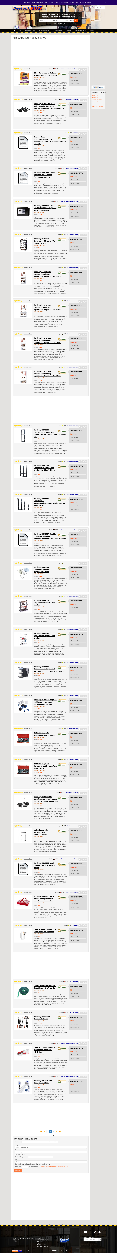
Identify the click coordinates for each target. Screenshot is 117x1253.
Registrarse (40, 1243)
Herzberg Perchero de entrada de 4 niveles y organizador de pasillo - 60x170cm (47, 340)
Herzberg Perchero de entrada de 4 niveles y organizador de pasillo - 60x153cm (47, 274)
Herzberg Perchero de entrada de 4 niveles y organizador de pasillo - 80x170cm (47, 373)
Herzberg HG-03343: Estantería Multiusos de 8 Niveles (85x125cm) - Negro (44, 467)
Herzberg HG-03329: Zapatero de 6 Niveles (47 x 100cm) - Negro (44, 240)
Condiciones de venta (42, 1246)
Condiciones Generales (79, 1224)
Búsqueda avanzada (58, 23)
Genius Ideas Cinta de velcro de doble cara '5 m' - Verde (45, 987)
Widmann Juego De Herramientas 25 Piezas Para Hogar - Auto (45, 766)
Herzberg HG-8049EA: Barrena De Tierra (42, 1017)
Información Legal (41, 1244)
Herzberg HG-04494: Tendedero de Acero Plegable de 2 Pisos (42, 569)
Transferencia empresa (71, 99)
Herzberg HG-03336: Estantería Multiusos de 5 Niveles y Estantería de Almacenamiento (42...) (50, 433)
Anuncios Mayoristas (37, 1224)
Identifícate (40, 1241)
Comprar (46, 1224)
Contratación (53, 1224)
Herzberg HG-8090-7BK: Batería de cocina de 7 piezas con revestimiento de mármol (46, 799)
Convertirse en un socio (43, 1239)
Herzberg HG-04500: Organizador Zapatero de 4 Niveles (44, 602)
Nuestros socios (67, 1224)
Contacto (39, 1238)
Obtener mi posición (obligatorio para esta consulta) (54, 1166)
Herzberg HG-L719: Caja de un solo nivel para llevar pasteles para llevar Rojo (44, 898)
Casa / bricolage (73, 981)
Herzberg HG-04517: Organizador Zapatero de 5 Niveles (44, 635)
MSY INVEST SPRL (76, 73)
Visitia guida (95, 102)
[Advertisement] (51, 53)
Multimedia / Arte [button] (30, 30)
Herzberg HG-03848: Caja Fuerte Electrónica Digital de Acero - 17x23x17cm (45, 207)
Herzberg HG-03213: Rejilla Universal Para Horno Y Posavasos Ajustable (44, 174)
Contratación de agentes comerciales (97, 105)
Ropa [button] (20, 30)
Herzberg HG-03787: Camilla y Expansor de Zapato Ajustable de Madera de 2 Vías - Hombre (50, 536)
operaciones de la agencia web (40, 1251)
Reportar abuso (28, 69)
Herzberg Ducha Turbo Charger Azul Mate (43, 1081)
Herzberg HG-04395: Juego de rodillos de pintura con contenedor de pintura (45, 702)
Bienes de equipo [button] (44, 30)
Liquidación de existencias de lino (68, 69)
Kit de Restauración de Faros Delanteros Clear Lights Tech (45, 74)
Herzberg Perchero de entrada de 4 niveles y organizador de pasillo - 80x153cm (47, 307)
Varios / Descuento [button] (81, 30)
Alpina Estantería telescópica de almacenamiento (41, 832)
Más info (89, 2)
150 (62, 1135)
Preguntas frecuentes (95, 96)
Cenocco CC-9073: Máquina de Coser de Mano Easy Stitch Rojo (44, 1049)
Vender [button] (92, 30)
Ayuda (60, 1224)
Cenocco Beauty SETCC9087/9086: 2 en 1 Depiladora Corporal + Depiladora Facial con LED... (50, 140)
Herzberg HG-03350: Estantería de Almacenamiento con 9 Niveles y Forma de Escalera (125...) (49, 502)
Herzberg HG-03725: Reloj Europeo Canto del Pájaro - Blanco (44, 865)
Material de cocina (72, 234)
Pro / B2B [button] (69, 30)
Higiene (75, 132)
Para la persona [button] (58, 30)
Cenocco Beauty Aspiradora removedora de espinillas (45, 930)
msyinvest (74, 77)
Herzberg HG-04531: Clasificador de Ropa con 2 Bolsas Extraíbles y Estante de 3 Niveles (49, 668)
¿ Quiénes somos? (97, 99)
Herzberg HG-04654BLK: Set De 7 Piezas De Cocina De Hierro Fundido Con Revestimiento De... (49, 106)
